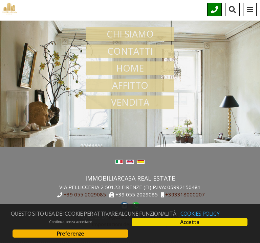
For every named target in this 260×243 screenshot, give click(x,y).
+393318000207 (185, 194)
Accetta (189, 222)
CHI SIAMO (130, 34)
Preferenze (70, 233)
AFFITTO (130, 85)
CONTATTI (130, 51)
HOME (130, 68)
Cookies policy (199, 213)
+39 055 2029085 (85, 194)
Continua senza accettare (70, 221)
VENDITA (130, 102)
